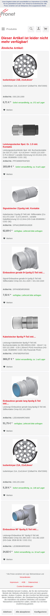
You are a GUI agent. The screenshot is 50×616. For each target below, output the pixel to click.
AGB (23, 582)
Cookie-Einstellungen (25, 586)
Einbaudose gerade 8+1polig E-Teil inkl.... (24, 272)
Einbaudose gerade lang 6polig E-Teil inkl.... (22, 402)
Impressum (14, 582)
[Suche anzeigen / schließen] (31, 29)
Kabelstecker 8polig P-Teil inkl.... (19, 337)
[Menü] (9, 29)
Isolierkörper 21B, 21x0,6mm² (17, 80)
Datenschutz (33, 582)
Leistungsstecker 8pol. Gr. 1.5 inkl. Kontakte (20, 145)
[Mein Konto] (38, 29)
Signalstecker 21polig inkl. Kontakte (21, 208)
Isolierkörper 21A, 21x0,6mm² (17, 465)
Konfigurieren (40, 612)
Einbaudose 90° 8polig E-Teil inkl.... (20, 529)
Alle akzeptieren (23, 612)
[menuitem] (9, 29)
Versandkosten (25, 577)
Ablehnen (7, 612)
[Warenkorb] (46, 29)
